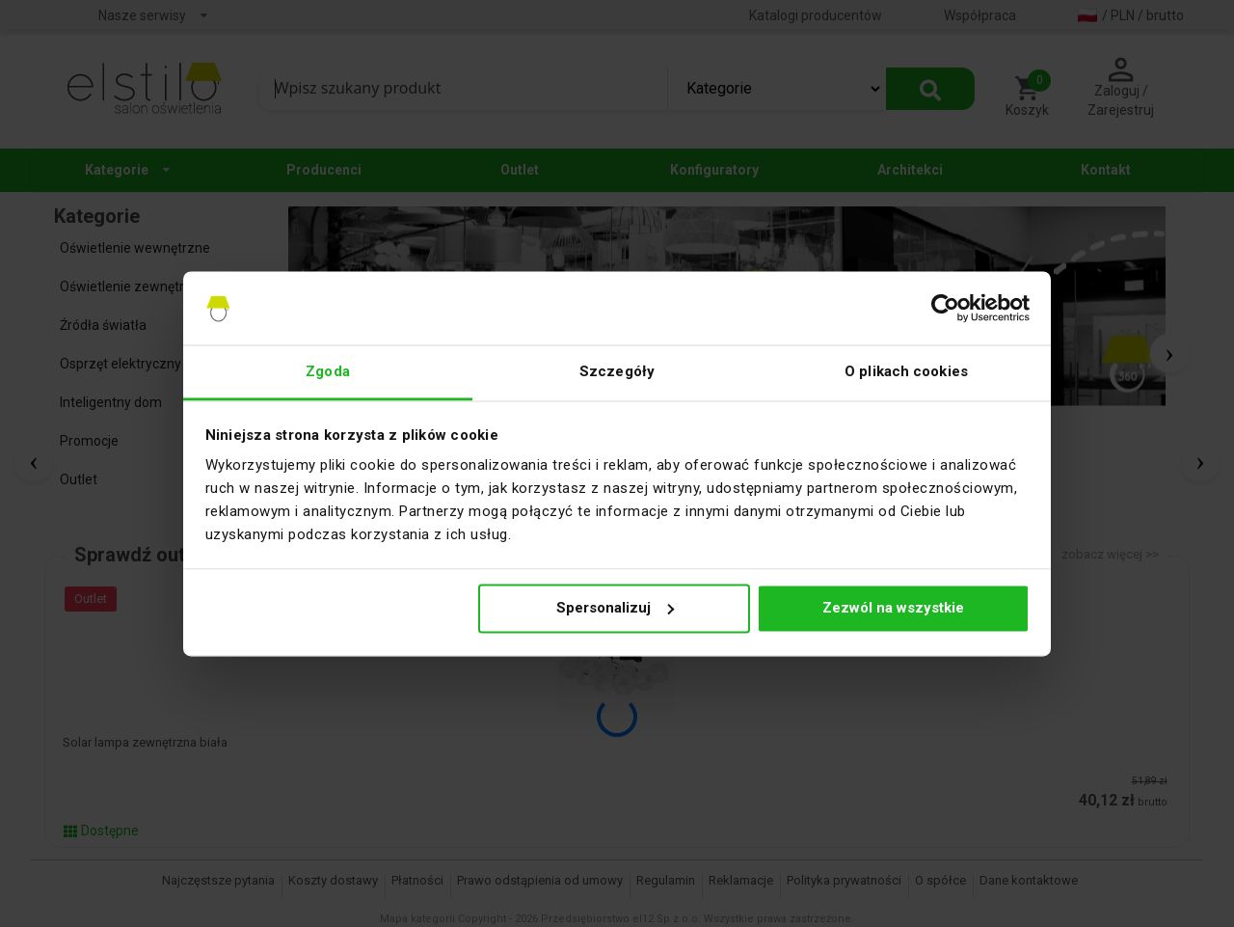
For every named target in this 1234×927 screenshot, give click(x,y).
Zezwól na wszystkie (893, 607)
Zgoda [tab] (328, 372)
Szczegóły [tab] (617, 372)
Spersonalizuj (615, 607)
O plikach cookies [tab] (906, 372)
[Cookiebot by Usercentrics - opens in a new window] (945, 307)
